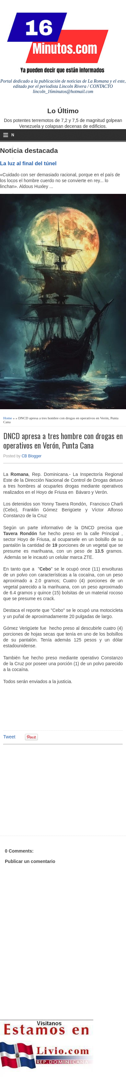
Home (7, 418)
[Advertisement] (53, 789)
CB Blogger (31, 456)
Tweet (9, 736)
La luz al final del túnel (28, 163)
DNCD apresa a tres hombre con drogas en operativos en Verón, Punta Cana (63, 440)
